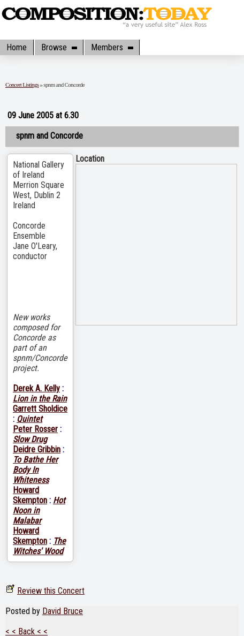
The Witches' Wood (39, 546)
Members (112, 47)
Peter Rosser (35, 429)
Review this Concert (51, 591)
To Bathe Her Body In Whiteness (35, 470)
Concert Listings (22, 84)
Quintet (29, 419)
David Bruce (62, 611)
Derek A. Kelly (36, 388)
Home (16, 47)
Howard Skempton (30, 495)
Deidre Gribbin (36, 449)
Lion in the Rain (40, 398)
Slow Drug (30, 439)
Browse (59, 47)
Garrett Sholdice (40, 409)
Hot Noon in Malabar (39, 510)
